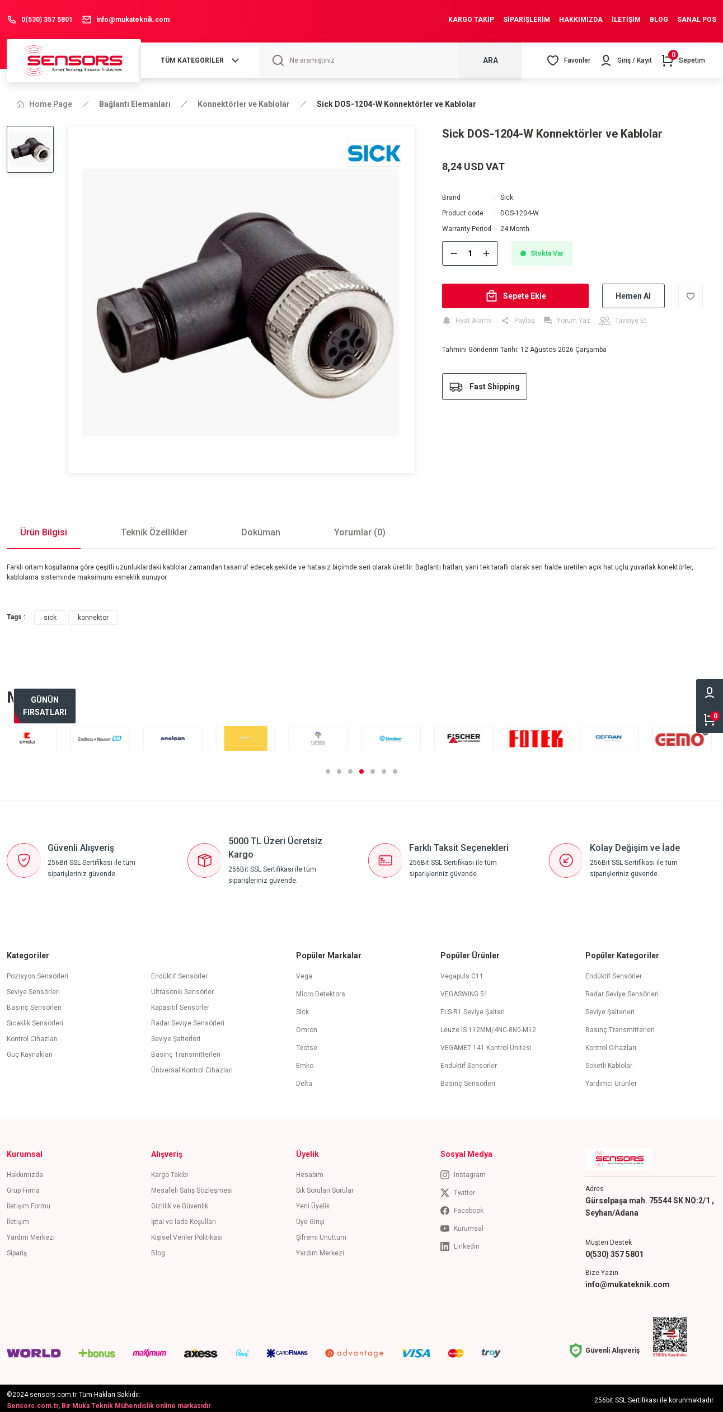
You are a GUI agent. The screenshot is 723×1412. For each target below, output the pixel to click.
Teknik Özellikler (154, 529)
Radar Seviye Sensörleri (187, 1020)
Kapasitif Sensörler (180, 1004)
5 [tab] (372, 768)
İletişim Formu (28, 1203)
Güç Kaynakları (30, 1051)
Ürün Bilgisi (43, 529)
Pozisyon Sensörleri (37, 973)
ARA (490, 60)
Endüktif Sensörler (179, 973)
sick (50, 614)
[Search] (392, 60)
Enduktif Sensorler (468, 1062)
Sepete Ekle (515, 296)
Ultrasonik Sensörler (182, 988)
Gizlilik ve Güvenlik (179, 1203)
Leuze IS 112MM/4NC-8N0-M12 (488, 1026)
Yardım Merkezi (31, 1234)
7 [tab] (395, 768)
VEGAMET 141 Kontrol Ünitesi (486, 1044)
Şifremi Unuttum (321, 1234)
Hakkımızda (25, 1171)
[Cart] (683, 60)
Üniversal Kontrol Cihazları (192, 1067)
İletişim (18, 1218)
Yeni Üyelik (313, 1203)
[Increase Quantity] (486, 253)
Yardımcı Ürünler (611, 1080)
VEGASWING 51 (464, 991)
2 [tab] (339, 768)
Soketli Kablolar (608, 1062)
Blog (158, 1250)
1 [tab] (328, 768)
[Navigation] (201, 60)
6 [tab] (384, 768)
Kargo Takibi (169, 1171)
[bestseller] (44, 706)
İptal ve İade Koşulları (183, 1218)
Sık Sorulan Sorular (325, 1187)
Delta (304, 1080)
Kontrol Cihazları (32, 1035)
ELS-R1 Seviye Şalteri (472, 1009)
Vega (304, 973)
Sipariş (17, 1250)
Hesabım (309, 1171)
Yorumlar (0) (360, 529)
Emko (304, 1062)
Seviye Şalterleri (175, 1035)
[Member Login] (625, 60)
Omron (306, 1026)
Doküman (260, 529)
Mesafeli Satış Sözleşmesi (192, 1187)
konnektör (93, 614)
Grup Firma (23, 1187)
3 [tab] (350, 768)
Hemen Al (633, 295)
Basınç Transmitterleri (185, 1051)
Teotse (306, 1044)
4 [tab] (361, 768)
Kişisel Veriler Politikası (187, 1234)
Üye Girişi (310, 1218)
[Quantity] (470, 253)
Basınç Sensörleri (34, 1004)
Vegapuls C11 (461, 973)
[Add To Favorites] (690, 296)
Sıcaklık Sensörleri (35, 1020)
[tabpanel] (36, 735)
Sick (506, 197)
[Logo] (74, 60)
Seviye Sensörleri (33, 988)
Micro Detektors (320, 991)
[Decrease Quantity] (454, 253)
